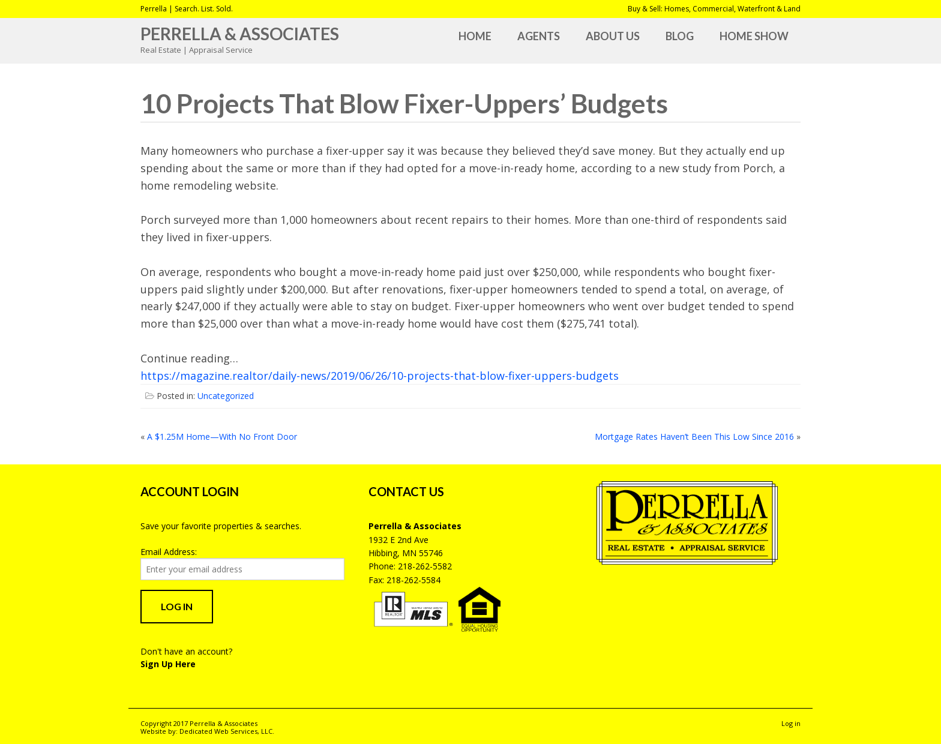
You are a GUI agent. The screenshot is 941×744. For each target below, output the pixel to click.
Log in (791, 723)
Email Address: (168, 551)
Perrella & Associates (239, 33)
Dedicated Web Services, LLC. (226, 731)
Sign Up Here (168, 664)
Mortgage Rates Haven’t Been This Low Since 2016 (694, 436)
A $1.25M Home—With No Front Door (222, 436)
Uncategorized (225, 395)
